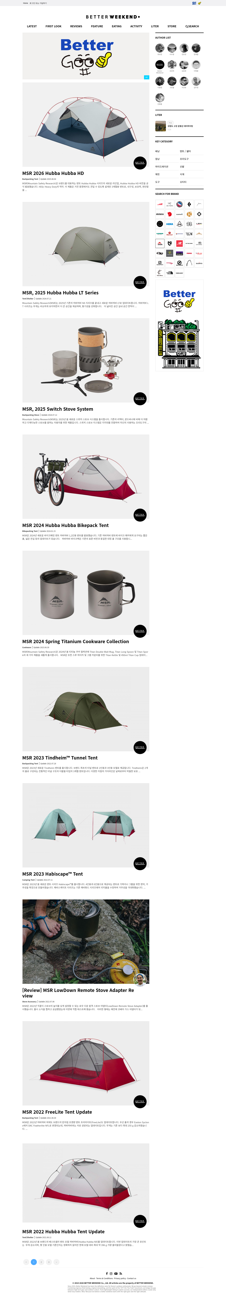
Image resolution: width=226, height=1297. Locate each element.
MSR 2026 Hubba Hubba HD (53, 173)
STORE (172, 26)
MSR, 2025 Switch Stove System (57, 408)
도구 (157, 181)
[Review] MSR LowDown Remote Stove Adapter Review (78, 993)
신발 (182, 166)
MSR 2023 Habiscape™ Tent (52, 873)
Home (25, 3)
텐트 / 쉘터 (185, 151)
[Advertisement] (179, 391)
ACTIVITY (136, 26)
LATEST (32, 26)
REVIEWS (76, 26)
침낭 (157, 158)
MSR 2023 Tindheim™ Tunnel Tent (60, 757)
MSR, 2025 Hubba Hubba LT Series (60, 292)
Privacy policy (120, 1278)
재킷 (157, 174)
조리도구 (184, 158)
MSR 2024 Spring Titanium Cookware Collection (75, 641)
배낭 (157, 151)
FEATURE (97, 26)
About (92, 1278)
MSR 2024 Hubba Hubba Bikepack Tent (65, 525)
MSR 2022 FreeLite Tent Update (57, 1111)
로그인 (32, 3)
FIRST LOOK (53, 26)
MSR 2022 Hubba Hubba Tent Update (63, 1231)
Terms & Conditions (104, 1278)
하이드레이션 (161, 166)
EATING (117, 26)
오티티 (183, 181)
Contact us (131, 1278)
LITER (155, 26)
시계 (182, 174)
